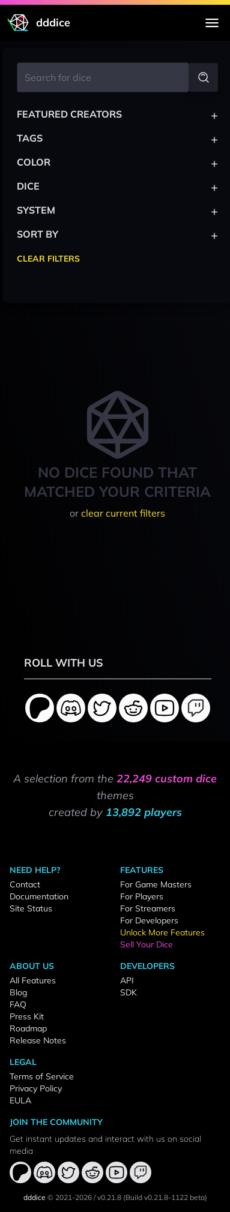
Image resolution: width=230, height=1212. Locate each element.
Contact (25, 884)
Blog (18, 992)
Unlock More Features (162, 932)
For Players (141, 896)
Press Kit (27, 1016)
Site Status (31, 908)
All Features (33, 980)
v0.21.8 (109, 1197)
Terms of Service (42, 1076)
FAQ (18, 1004)
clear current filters (123, 513)
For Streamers (147, 908)
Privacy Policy (36, 1088)
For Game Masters (156, 884)
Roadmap (28, 1028)
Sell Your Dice (146, 944)
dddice (34, 1197)
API (127, 980)
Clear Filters (48, 258)
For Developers (149, 920)
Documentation (39, 896)
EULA (20, 1100)
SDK (128, 992)
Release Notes (38, 1040)
